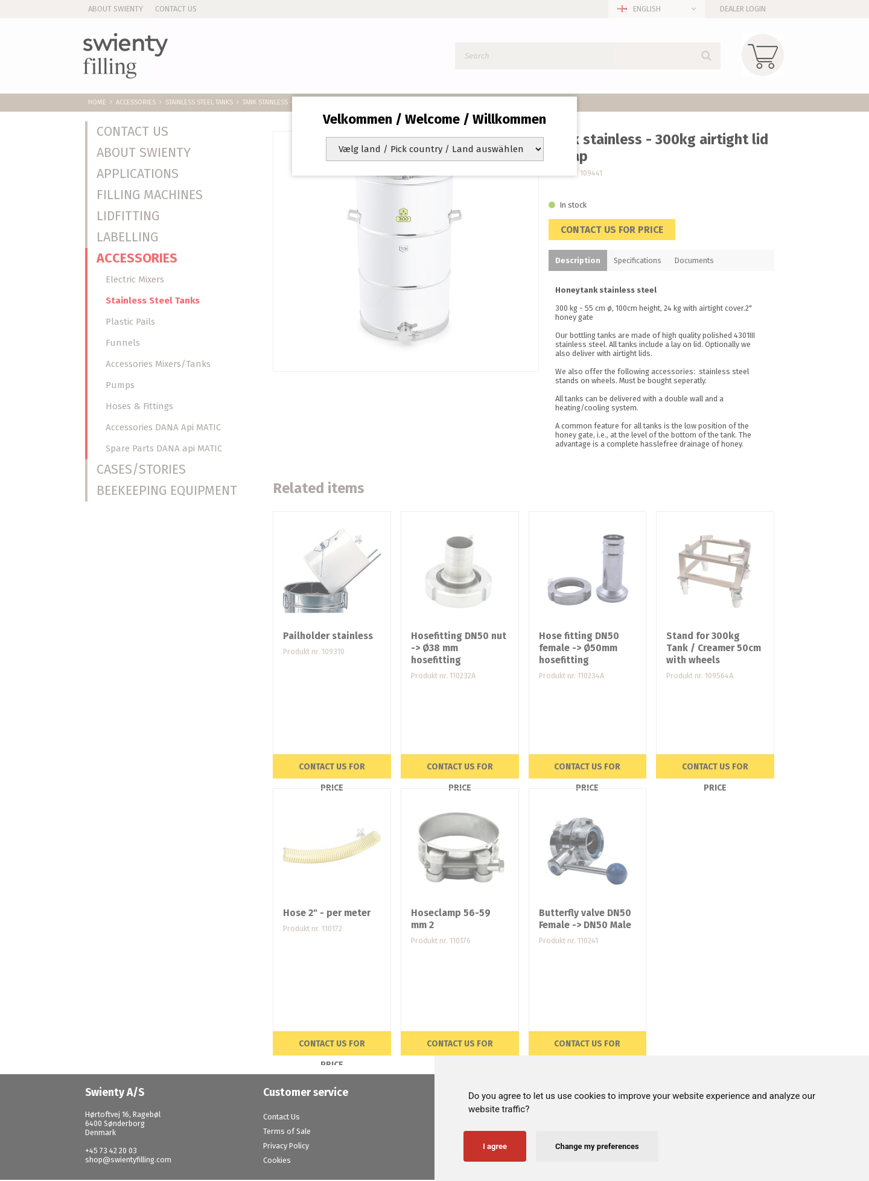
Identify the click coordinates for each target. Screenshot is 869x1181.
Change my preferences (597, 1146)
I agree (495, 1146)
